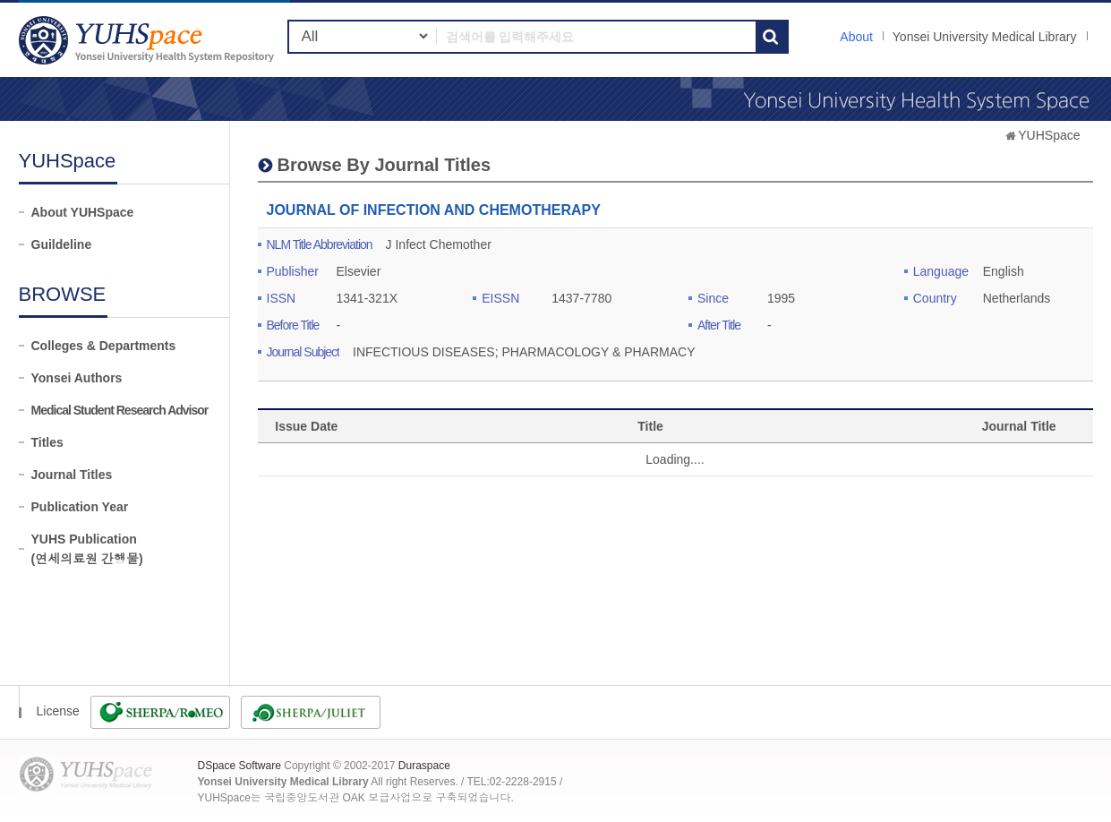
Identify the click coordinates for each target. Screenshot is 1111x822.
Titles (47, 442)
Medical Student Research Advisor (120, 410)
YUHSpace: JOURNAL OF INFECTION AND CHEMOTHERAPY (148, 39)
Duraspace (424, 765)
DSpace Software (239, 765)
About (856, 37)
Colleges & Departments (103, 345)
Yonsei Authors (77, 378)
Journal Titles (72, 474)
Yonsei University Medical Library (985, 37)
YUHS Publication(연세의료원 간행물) (87, 549)
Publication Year (80, 507)
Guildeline (61, 244)
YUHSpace (1049, 135)
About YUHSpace (82, 212)
